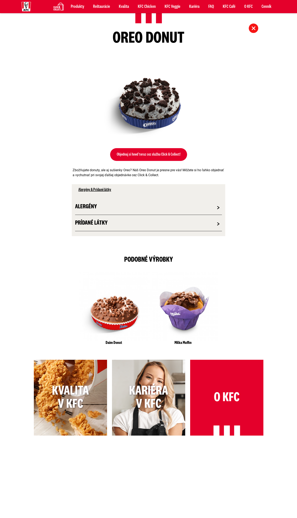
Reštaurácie (101, 6)
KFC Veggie (172, 6)
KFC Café (229, 6)
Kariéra (194, 6)
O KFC (248, 6)
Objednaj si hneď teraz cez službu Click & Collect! (148, 154)
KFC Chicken (147, 6)
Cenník (266, 6)
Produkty (77, 6)
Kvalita (124, 6)
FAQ (211, 6)
